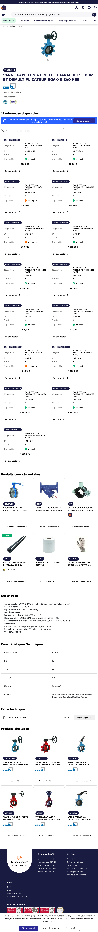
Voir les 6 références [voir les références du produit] (49, 836)
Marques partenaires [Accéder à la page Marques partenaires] (67, 21)
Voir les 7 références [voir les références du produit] (16, 581)
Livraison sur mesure (76, 859)
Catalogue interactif (76, 872)
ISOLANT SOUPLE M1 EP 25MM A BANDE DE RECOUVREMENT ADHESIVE (16, 564)
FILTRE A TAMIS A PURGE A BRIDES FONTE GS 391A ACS (48, 509)
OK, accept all (29, 928)
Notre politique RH (46, 872)
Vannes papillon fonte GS (13, 26)
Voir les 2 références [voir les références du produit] (49, 581)
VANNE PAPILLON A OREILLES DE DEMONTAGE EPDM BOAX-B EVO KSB (80, 818)
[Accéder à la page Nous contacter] (89, 7)
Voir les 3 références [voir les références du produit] (16, 836)
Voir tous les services (76, 875)
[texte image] (16, 490)
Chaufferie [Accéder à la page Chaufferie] (24, 21)
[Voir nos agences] (82, 7)
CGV (9, 890)
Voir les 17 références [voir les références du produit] (81, 527)
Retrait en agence (75, 862)
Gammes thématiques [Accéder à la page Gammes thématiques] (43, 21)
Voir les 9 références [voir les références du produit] (81, 781)
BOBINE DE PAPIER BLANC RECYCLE (47, 564)
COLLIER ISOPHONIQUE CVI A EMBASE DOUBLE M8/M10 (81, 509)
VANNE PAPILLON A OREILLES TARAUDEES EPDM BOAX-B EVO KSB (79, 763)
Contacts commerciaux (77, 868)
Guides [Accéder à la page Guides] (84, 21)
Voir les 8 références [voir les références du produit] (81, 836)
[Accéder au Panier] (95, 7)
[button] (76, 7)
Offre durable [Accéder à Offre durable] (8, 21)
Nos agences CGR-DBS (48, 862)
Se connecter (84, 121)
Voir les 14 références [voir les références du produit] (49, 527)
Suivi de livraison (74, 865)
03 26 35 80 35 (19, 865)
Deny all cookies (50, 928)
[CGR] (3, 7)
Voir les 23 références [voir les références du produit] (17, 527)
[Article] (33, 130)
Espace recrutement (47, 868)
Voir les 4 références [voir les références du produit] (49, 781)
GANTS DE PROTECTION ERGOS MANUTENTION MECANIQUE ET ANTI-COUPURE (79, 564)
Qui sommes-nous (46, 859)
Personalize (71, 928)
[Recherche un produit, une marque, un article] (52, 14)
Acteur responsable (46, 865)
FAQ (9, 887)
